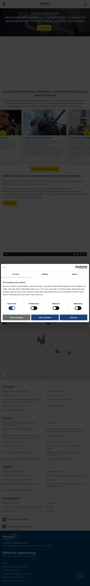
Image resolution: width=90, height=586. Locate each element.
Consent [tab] (15, 274)
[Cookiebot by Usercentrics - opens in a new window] (77, 267)
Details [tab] (45, 274)
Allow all (73, 317)
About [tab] (74, 274)
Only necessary (16, 317)
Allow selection (45, 317)
